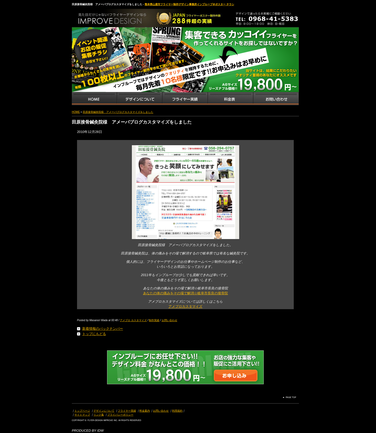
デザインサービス (139, 98)
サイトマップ (82, 414)
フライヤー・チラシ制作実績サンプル (185, 98)
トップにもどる (94, 334)
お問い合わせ (276, 98)
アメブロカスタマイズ (185, 306)
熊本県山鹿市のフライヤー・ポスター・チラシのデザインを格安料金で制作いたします (126, 17)
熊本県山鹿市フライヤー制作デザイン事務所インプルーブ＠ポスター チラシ (189, 4)
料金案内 (144, 410)
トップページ (82, 410)
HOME (76, 112)
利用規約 (177, 410)
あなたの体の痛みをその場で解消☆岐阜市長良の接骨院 (185, 293)
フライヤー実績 (127, 410)
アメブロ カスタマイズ (133, 320)
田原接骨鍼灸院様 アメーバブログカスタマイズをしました (118, 112)
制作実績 (154, 320)
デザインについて (103, 410)
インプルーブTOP (94, 98)
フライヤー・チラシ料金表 (230, 98)
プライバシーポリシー (120, 414)
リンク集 (98, 414)
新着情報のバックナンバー (102, 329)
